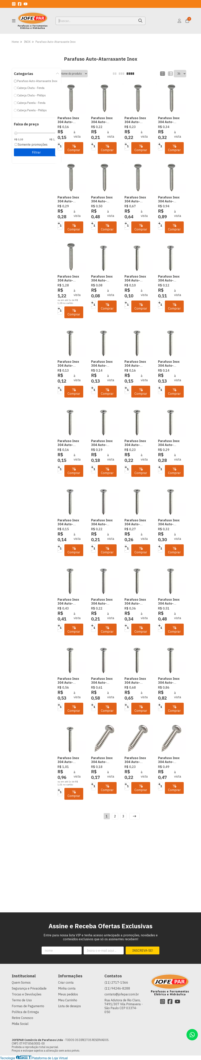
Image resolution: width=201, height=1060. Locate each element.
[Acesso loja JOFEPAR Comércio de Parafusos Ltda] (179, 21)
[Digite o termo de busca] (95, 21)
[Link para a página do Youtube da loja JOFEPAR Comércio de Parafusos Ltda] (25, 4)
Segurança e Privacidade (29, 988)
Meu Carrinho (67, 1000)
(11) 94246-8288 (117, 988)
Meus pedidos (68, 994)
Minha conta (67, 988)
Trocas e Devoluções (26, 994)
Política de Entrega (25, 1012)
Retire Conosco (22, 1018)
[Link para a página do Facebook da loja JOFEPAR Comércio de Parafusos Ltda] (20, 4)
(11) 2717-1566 (116, 982)
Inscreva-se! (142, 950)
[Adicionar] (59, 144)
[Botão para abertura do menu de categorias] (14, 21)
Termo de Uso (22, 1000)
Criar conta (66, 982)
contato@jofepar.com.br (121, 994)
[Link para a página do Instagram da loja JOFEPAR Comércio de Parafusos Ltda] (14, 4)
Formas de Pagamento (28, 1006)
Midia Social (20, 1024)
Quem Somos (21, 982)
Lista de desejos (69, 1006)
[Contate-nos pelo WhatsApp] (192, 1034)
